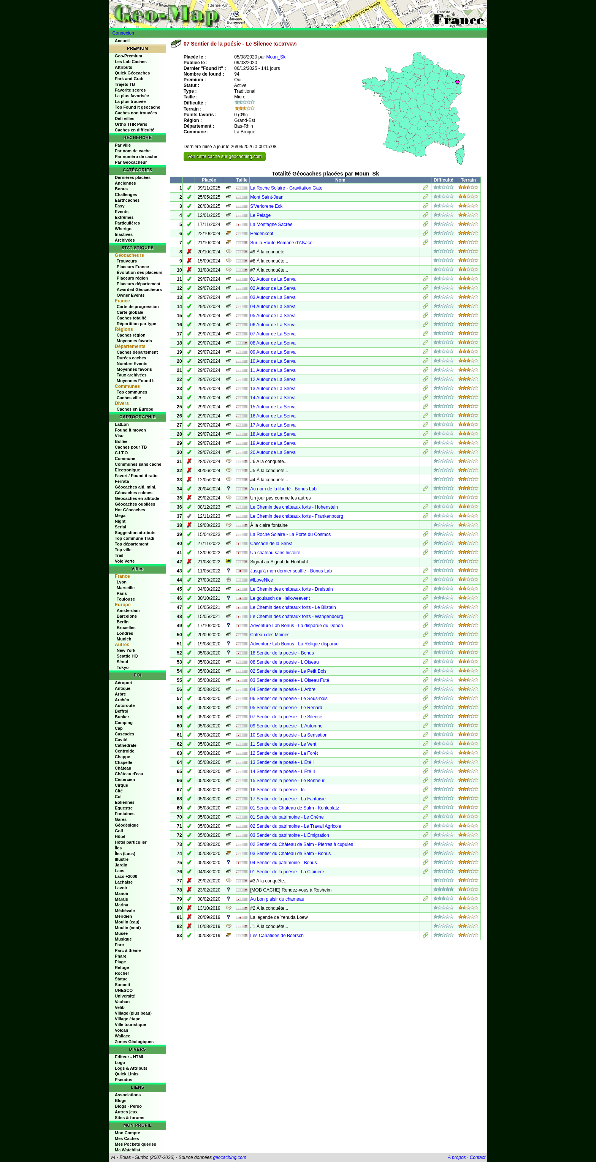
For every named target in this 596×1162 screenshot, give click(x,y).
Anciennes (125, 183)
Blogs (121, 1100)
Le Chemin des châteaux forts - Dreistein (291, 589)
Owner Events (130, 295)
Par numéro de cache (136, 156)
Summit (122, 984)
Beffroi (121, 711)
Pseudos (123, 1079)
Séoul (122, 661)
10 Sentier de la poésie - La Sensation (288, 735)
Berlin (122, 622)
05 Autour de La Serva (272, 315)
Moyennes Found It (136, 380)
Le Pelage (260, 215)
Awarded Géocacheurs (139, 289)
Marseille (126, 587)
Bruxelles (126, 627)
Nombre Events (132, 363)
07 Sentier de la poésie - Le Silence (286, 716)
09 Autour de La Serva (272, 352)
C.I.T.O (121, 453)
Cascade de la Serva (271, 543)
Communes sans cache (138, 464)
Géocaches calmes (133, 492)
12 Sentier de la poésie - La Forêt (284, 753)
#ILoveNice (261, 580)
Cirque (121, 785)
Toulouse (126, 599)
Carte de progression (138, 306)
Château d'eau (129, 774)
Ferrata (122, 481)
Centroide (124, 751)
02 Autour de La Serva (272, 288)
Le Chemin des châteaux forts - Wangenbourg (296, 616)
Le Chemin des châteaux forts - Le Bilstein (293, 607)
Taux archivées (132, 375)
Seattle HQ (127, 656)
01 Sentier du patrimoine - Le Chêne (286, 817)
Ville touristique (130, 1024)
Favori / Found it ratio (136, 475)
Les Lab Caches (131, 61)
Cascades (124, 734)
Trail (119, 555)
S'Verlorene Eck (266, 206)
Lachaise (124, 882)
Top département (131, 544)
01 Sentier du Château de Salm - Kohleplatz (294, 808)
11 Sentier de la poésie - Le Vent (283, 744)
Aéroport (123, 682)
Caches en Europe (135, 409)
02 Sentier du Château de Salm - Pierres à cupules (301, 844)
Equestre (124, 808)
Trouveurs (127, 261)
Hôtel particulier (131, 842)
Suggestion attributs (135, 532)
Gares (121, 819)
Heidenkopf (261, 233)
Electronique (127, 470)
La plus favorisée (132, 95)
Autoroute (125, 705)
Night (120, 521)
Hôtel (120, 836)
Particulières (127, 223)
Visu (119, 435)
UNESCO (124, 990)
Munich (124, 639)
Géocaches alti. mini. (135, 487)
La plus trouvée (130, 101)
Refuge (122, 967)
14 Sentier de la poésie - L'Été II (282, 771)
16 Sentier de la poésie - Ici (277, 789)
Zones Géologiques (134, 1041)
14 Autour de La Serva (272, 397)
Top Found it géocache (137, 107)
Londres (125, 633)
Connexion (123, 33)
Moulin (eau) (127, 922)
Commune (125, 458)
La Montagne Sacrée (271, 224)
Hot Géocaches (130, 509)
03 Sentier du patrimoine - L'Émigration (289, 835)
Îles (118, 848)
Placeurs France (133, 266)
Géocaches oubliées (135, 504)
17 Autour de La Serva (272, 425)
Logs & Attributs (131, 1068)
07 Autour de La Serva (272, 334)
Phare (121, 956)
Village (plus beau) (133, 1013)
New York (126, 650)
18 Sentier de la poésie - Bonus (282, 653)
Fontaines (125, 813)
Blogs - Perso (128, 1106)
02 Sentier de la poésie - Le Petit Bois (288, 671)
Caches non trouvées (136, 113)
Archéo (122, 699)
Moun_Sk (275, 57)
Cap (119, 728)
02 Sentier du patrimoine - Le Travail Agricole (295, 826)
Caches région (131, 335)
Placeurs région (132, 278)
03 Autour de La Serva (272, 297)
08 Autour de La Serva (272, 343)
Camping (124, 722)
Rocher (122, 973)
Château (123, 768)
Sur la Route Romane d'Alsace (281, 242)
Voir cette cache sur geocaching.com (224, 156)
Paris (122, 593)
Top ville (123, 549)
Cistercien (125, 779)
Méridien (123, 916)
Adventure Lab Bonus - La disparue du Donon (296, 625)
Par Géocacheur (131, 162)
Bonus (121, 189)
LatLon (122, 424)
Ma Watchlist (127, 1150)
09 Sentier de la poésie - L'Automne (286, 726)
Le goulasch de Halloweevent (280, 598)
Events (121, 211)
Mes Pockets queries (135, 1144)
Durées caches (131, 358)
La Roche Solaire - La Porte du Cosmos (290, 534)
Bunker (122, 717)
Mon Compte (127, 1132)
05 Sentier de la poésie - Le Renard (286, 707)
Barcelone (127, 616)
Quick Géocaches (132, 73)
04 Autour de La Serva (272, 306)
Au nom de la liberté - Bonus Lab (283, 489)
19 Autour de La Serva (272, 443)
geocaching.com (229, 1157)
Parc (119, 944)
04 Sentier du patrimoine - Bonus (283, 862)
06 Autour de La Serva (272, 324)
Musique (123, 939)
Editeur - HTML (129, 1056)
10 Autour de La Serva (272, 361)
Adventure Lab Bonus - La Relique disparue (294, 644)
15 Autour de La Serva (272, 406)
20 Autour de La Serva (272, 452)
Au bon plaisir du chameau (277, 899)
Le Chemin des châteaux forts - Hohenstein (294, 507)
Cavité (121, 739)
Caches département (137, 352)
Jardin (121, 865)
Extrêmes (124, 217)
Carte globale (130, 312)
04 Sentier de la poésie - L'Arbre (282, 689)
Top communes (132, 392)
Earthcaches (127, 200)
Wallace (122, 1036)
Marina (121, 905)
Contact (477, 1157)
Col (118, 796)
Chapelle (123, 762)
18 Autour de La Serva (272, 434)
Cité (119, 791)
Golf (119, 830)
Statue (121, 979)
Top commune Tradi (134, 538)
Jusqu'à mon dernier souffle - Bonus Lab (291, 571)
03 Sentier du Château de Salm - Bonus (290, 853)
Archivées (125, 240)
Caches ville (129, 397)
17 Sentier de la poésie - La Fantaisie (288, 799)
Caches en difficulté (134, 130)
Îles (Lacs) (125, 853)
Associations (128, 1094)
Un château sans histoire (275, 552)
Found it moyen (130, 430)
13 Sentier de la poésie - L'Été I (282, 762)
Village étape (127, 1019)
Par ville (123, 145)
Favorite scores (130, 90)
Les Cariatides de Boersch (277, 935)
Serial (120, 527)
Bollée (121, 441)
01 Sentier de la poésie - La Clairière (287, 871)
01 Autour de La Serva (272, 279)
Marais (121, 899)
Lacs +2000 (126, 876)
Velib (120, 1007)
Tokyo (123, 667)
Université (125, 996)
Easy (120, 206)
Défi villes (124, 118)
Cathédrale (125, 745)
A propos (457, 1157)
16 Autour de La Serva (272, 416)
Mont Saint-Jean (266, 197)
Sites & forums (129, 1117)
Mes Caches (127, 1138)
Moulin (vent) (128, 927)
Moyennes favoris (134, 340)
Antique (122, 688)
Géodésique (127, 825)
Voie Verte (125, 561)
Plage (120, 962)
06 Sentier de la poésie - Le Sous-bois (288, 698)
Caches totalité (131, 318)
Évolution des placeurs (139, 272)
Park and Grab (129, 78)
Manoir (121, 893)
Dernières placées (133, 177)
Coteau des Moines (269, 634)
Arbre (120, 694)
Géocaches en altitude (137, 498)
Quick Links (126, 1074)
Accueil (122, 40)
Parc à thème (128, 950)
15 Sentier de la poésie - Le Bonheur (287, 780)
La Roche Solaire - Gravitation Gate (286, 188)
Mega (120, 515)
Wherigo (123, 228)
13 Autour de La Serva (272, 388)
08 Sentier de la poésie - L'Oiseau (284, 662)
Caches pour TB (131, 447)
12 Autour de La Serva (272, 379)
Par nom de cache (133, 151)
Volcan (121, 1030)
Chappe (122, 756)
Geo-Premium (128, 56)
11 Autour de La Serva (272, 370)
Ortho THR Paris (131, 124)
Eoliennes (125, 802)
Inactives (124, 234)
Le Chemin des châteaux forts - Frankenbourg (296, 516)
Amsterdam (128, 610)
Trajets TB (125, 84)
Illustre (121, 859)
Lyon (122, 582)
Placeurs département (138, 283)
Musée (121, 933)
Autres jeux (126, 1112)
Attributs (123, 67)
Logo (120, 1062)
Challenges (126, 194)
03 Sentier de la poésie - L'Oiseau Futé (289, 680)
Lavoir (121, 887)
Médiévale (125, 910)
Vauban (122, 1001)
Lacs (119, 870)
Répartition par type (136, 323)
